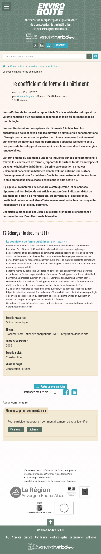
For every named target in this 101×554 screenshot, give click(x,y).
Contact (28, 537)
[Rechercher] (89, 56)
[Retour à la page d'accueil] (4, 65)
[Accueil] (50, 9)
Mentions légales (58, 537)
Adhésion (60, 45)
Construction (17, 66)
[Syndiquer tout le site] (7, 537)
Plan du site (41, 537)
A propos (16, 537)
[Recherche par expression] (44, 56)
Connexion (15, 429)
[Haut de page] (50, 522)
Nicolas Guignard (25, 96)
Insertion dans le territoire (42, 66)
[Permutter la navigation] (6, 6)
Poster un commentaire (50, 386)
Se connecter (77, 537)
